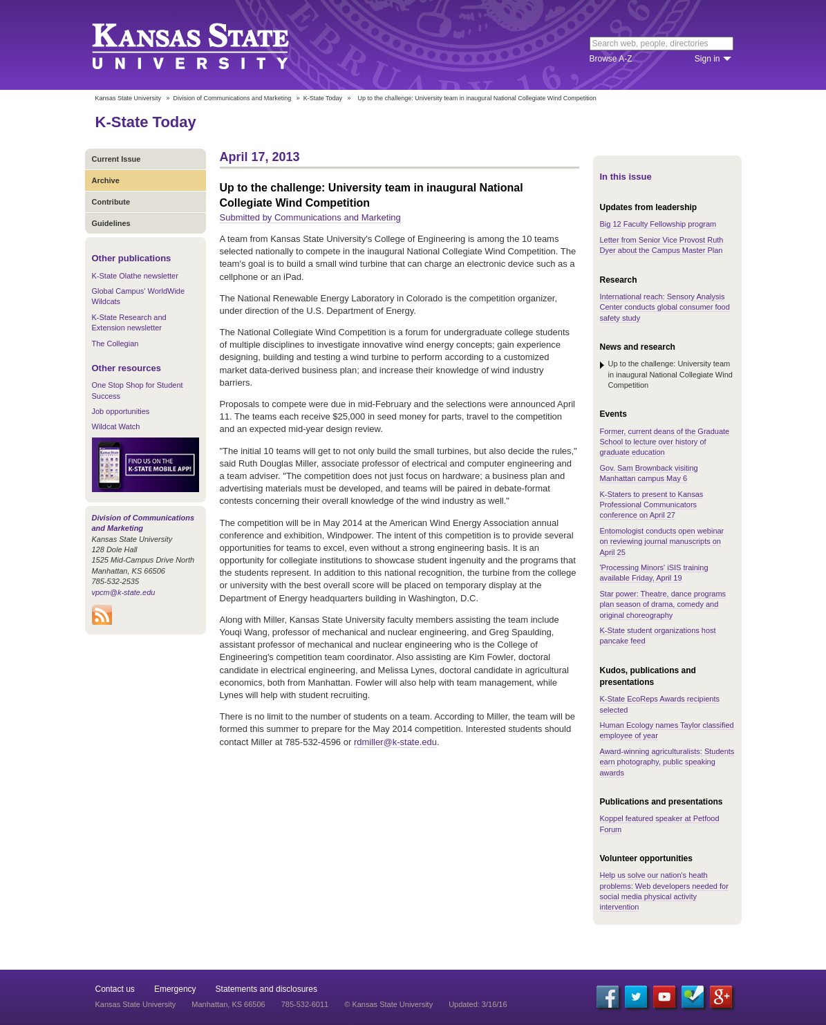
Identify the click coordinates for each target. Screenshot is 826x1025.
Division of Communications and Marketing (232, 98)
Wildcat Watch (116, 426)
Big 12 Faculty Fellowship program (658, 224)
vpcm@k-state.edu (124, 592)
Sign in (707, 59)
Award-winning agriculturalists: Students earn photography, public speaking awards (667, 762)
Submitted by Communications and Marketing (310, 217)
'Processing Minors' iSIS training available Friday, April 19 (654, 572)
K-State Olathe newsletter (135, 276)
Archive (106, 180)
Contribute (111, 202)
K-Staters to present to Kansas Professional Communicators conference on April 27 (652, 505)
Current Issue (116, 159)
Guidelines (111, 223)
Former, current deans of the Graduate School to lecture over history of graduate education (665, 442)
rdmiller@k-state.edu (395, 742)
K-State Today (322, 98)
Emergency (175, 989)
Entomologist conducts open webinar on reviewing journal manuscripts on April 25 (662, 541)
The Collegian (115, 343)
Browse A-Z (611, 59)
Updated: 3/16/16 (478, 1004)
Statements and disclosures (266, 989)
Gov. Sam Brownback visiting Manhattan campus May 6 (649, 473)
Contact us (115, 989)
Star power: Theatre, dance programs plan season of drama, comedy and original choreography (663, 604)
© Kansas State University (388, 1004)
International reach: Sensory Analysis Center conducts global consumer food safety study (665, 307)
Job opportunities (121, 411)
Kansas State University (208, 45)
